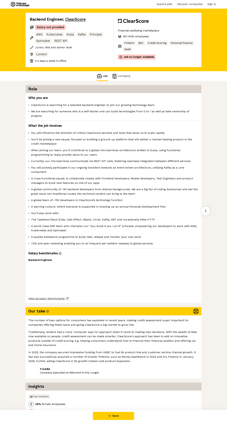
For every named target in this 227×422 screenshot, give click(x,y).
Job (102, 76)
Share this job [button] (39, 395)
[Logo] (20, 4)
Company (121, 76)
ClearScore (75, 19)
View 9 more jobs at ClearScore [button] (75, 395)
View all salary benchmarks (46, 382)
